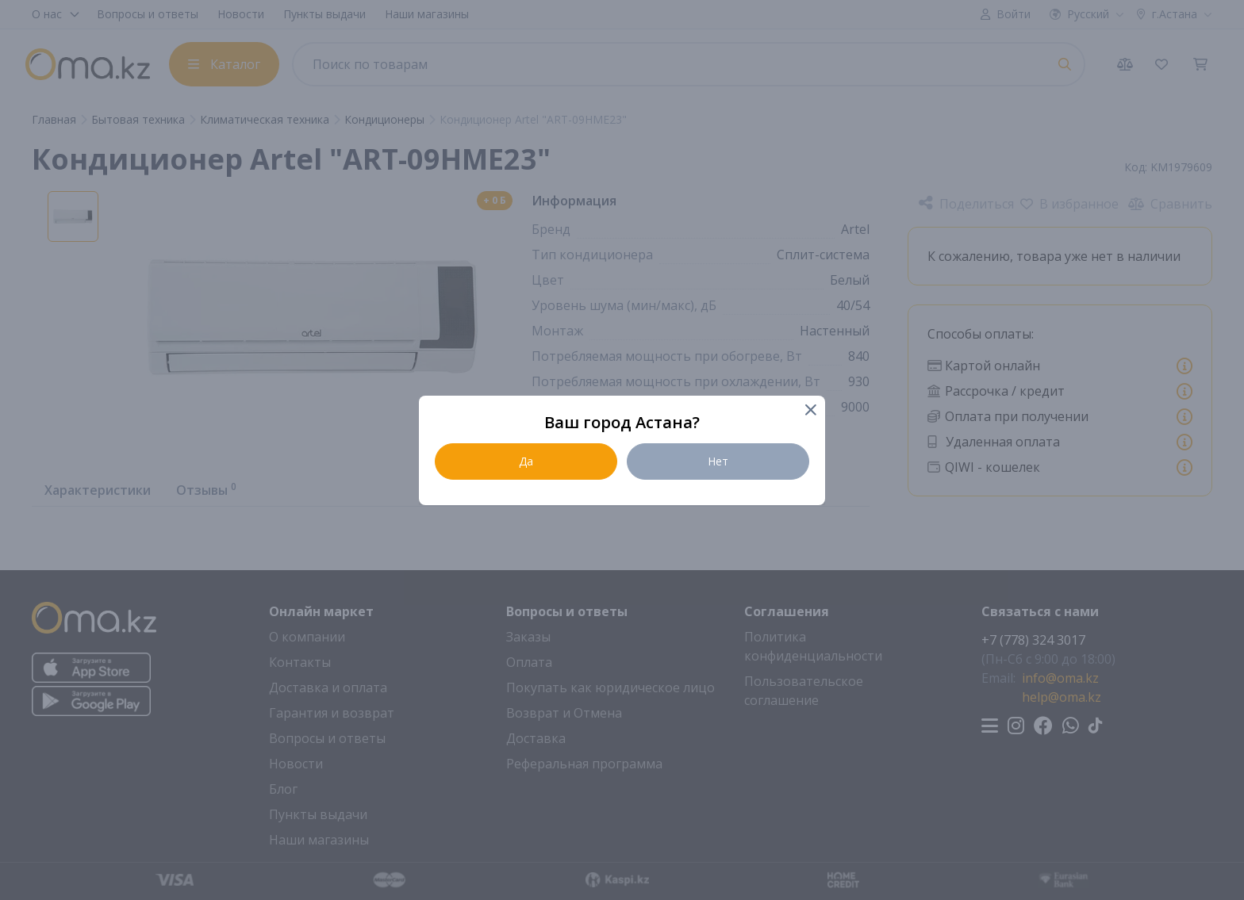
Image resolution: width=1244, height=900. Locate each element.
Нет (718, 461)
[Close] (810, 411)
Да (526, 461)
